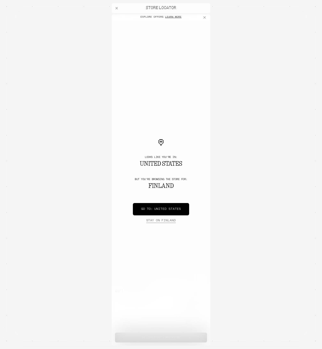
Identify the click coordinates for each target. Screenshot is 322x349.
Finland (161, 221)
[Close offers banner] (205, 17)
